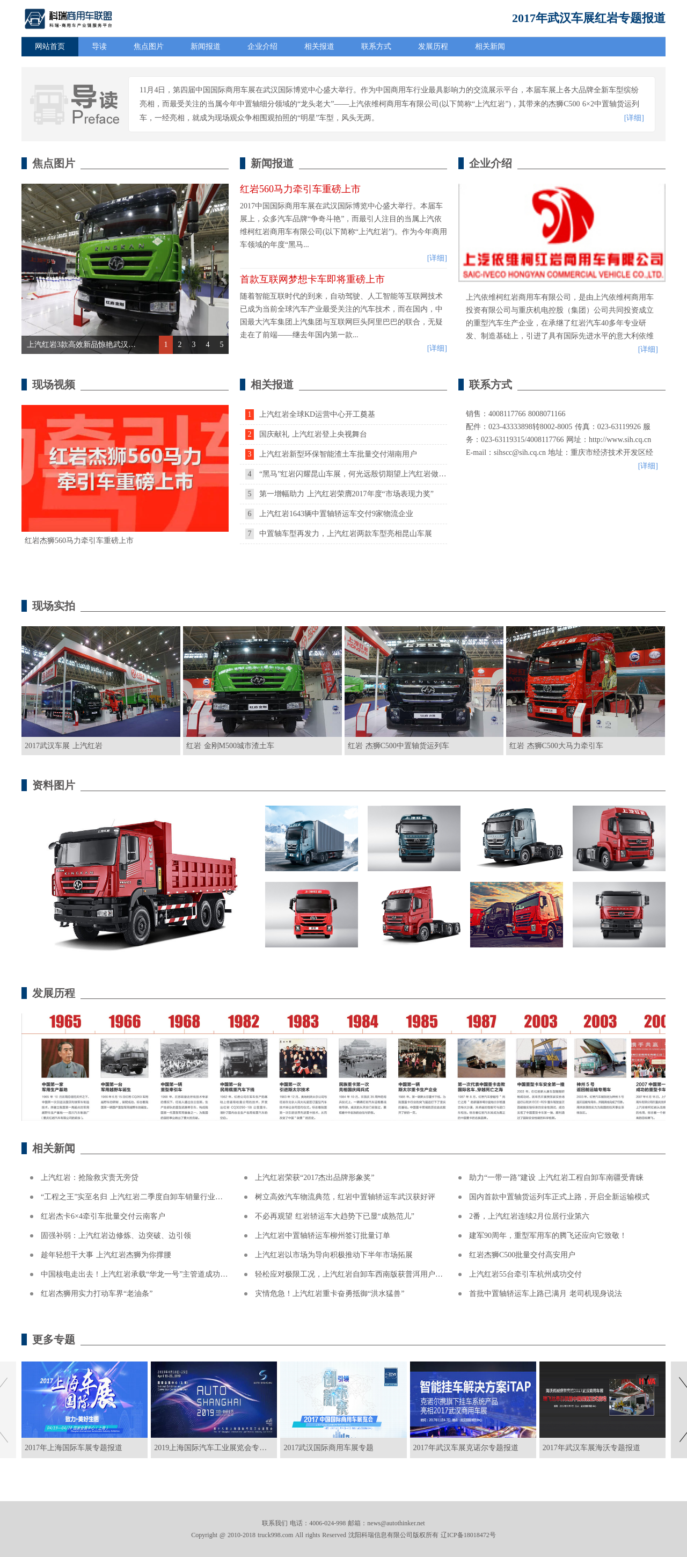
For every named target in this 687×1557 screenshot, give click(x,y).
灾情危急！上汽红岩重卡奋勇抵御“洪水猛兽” (329, 1294)
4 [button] (208, 345)
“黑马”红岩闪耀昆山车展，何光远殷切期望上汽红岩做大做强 (353, 474)
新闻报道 (206, 46)
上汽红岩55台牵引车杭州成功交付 (525, 1274)
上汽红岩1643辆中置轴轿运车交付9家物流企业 (329, 514)
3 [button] (194, 345)
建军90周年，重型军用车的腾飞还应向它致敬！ (548, 1236)
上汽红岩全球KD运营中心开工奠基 (310, 414)
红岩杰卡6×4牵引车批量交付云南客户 (103, 1216)
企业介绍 (262, 46)
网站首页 (50, 46)
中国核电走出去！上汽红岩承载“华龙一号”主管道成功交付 (138, 1274)
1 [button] (166, 345)
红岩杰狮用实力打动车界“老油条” (96, 1294)
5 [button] (222, 345)
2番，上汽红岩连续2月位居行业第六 (529, 1216)
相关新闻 (490, 46)
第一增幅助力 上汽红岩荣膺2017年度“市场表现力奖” (339, 494)
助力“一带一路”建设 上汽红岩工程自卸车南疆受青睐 (556, 1178)
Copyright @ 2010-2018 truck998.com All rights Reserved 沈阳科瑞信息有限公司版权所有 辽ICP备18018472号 (343, 1535)
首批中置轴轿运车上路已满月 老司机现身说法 (545, 1294)
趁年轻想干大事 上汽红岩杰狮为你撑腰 (106, 1255)
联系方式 (376, 46)
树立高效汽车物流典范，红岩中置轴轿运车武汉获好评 (345, 1197)
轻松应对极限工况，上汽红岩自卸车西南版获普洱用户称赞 (352, 1274)
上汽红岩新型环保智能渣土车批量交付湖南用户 (331, 454)
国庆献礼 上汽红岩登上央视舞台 (306, 434)
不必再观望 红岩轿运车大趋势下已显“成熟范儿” (334, 1216)
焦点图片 (149, 46)
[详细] (634, 118)
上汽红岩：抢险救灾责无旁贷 (89, 1178)
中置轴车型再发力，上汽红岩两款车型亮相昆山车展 (338, 534)
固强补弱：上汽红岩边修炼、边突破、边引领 (116, 1236)
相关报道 (319, 46)
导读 (99, 46)
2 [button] (180, 345)
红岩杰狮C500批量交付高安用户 (522, 1255)
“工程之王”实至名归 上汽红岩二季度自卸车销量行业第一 (135, 1197)
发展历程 (433, 46)
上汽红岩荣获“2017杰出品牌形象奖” (314, 1178)
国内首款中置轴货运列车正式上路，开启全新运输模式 (559, 1197)
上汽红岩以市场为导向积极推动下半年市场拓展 (334, 1255)
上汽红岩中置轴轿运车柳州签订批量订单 (322, 1236)
